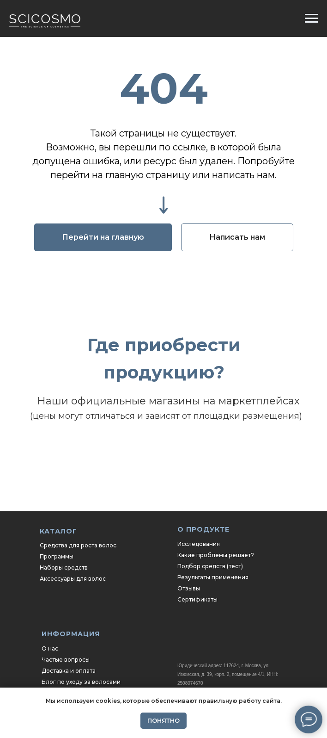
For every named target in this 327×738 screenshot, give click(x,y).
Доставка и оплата (69, 670)
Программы (56, 556)
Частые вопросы (66, 659)
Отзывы (188, 588)
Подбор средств (201, 566)
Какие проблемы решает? (215, 555)
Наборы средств (64, 567)
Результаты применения (212, 577)
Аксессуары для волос (73, 578)
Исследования (198, 543)
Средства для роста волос (78, 545)
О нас (50, 648)
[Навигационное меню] (311, 18)
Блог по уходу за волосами (81, 681)
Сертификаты (197, 599)
